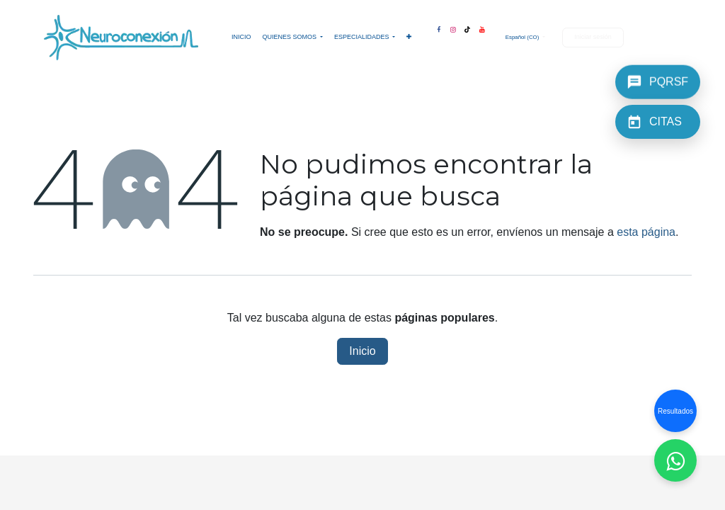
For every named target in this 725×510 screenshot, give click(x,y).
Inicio (362, 351)
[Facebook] (438, 27)
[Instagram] (453, 27)
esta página (646, 232)
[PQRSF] (657, 81)
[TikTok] (467, 27)
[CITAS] (657, 122)
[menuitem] (241, 37)
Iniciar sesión (593, 36)
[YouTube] (482, 27)
